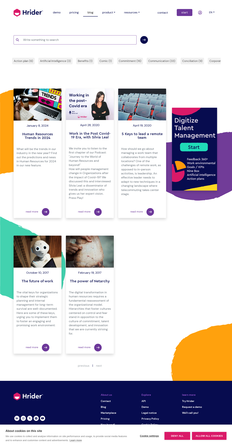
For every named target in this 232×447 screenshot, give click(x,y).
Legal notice (149, 412)
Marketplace (108, 412)
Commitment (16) (130, 61)
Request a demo (192, 407)
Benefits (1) (85, 61)
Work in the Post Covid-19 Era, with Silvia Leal (89, 135)
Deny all (177, 436)
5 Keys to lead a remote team (142, 136)
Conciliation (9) (192, 61)
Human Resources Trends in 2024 (37, 136)
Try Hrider (188, 401)
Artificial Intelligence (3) (55, 61)
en (210, 12)
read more (37, 212)
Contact (106, 401)
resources (130, 12)
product (107, 12)
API (144, 401)
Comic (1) (105, 61)
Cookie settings (149, 436)
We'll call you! (190, 412)
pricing (74, 12)
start (184, 12)
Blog (103, 407)
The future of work (37, 281)
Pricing (105, 418)
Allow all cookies (209, 436)
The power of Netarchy (90, 281)
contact (162, 13)
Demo (145, 407)
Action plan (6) (23, 61)
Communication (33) (161, 61)
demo (57, 12)
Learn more (76, 440)
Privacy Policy (150, 418)
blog (90, 12)
